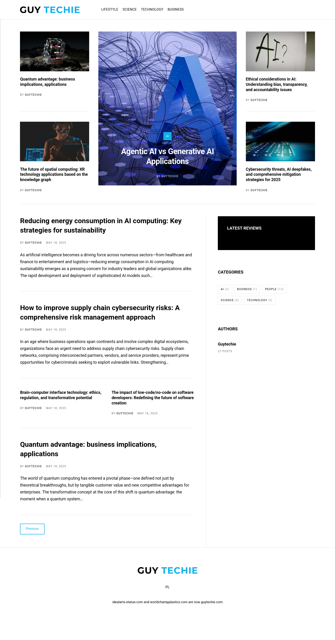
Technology (152, 10)
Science (130, 10)
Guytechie (169, 176)
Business (176, 10)
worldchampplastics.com (168, 602)
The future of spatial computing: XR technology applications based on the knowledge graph (54, 174)
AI (167, 136)
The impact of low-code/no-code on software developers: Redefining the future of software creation (153, 397)
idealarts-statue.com (127, 602)
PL (167, 587)
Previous (32, 529)
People (274, 289)
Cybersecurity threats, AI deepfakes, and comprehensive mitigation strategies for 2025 (279, 174)
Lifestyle (109, 10)
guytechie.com (212, 602)
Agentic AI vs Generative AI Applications (167, 156)
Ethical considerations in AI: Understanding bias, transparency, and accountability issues (277, 84)
